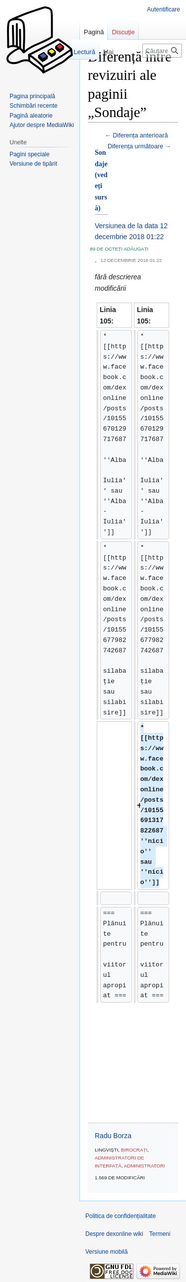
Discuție (123, 32)
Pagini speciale (29, 154)
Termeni (160, 1233)
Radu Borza (113, 1136)
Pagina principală (32, 96)
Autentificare (163, 9)
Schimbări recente (33, 105)
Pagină (94, 32)
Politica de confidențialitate (120, 1216)
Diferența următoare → (139, 146)
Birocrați (134, 1150)
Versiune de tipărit (33, 163)
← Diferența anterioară (136, 135)
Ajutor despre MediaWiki (41, 125)
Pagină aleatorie (31, 115)
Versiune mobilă (106, 1251)
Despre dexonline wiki (114, 1233)
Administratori (144, 1165)
